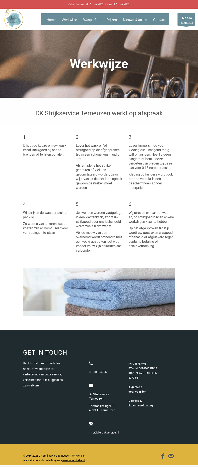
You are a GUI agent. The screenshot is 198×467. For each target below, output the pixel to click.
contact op (186, 20)
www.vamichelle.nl (73, 460)
